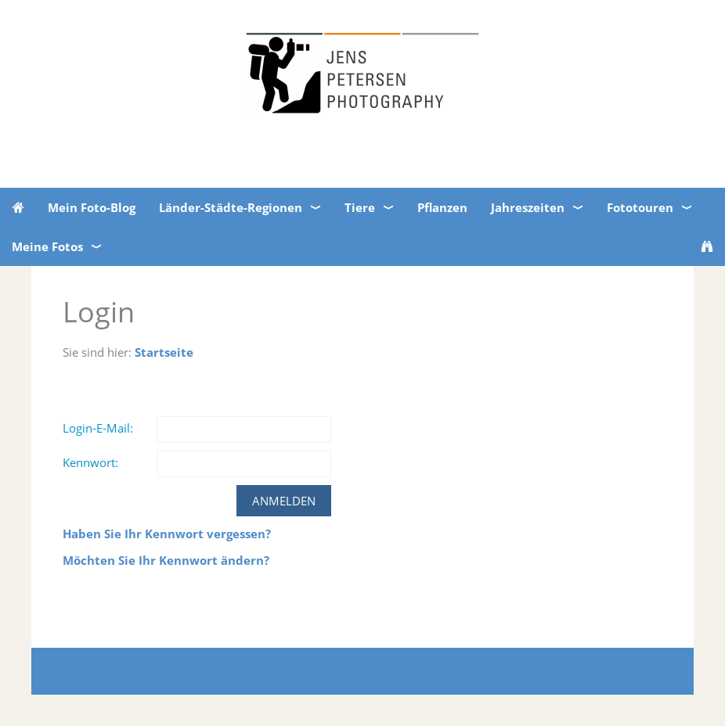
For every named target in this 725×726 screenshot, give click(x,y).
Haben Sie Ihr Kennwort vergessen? (167, 533)
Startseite (164, 352)
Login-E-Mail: (98, 428)
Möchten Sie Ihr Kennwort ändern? (166, 560)
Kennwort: (90, 462)
